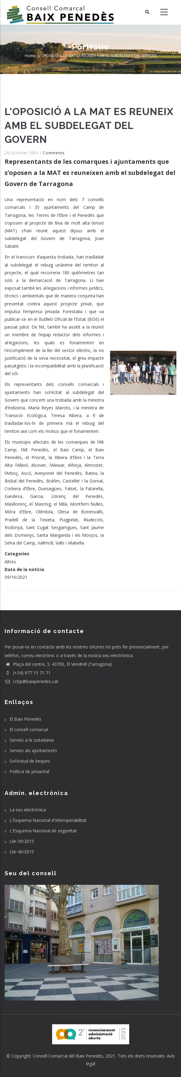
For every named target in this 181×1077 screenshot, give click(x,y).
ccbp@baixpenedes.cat (31, 681)
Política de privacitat (30, 771)
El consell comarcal (29, 729)
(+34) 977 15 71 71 (28, 673)
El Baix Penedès (25, 719)
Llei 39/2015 (22, 841)
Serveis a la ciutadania (32, 740)
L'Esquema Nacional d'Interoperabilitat (48, 820)
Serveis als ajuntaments (33, 750)
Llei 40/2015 (22, 852)
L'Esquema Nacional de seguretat (43, 831)
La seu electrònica (28, 810)
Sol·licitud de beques (30, 761)
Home (30, 55)
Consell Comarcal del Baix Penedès (68, 1056)
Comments (53, 152)
